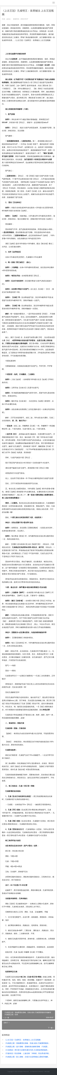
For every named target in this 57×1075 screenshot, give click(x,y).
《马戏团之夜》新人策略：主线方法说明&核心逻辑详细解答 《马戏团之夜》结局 (27, 1057)
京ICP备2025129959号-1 (37, 1071)
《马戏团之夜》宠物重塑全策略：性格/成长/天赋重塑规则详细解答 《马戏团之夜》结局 (27, 1043)
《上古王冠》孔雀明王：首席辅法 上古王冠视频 (22, 1040)
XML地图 (47, 1071)
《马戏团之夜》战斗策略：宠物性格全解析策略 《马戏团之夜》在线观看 (27, 1047)
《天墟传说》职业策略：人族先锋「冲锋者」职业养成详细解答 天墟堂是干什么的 (27, 1053)
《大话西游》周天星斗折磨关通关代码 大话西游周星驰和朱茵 (27, 1050)
